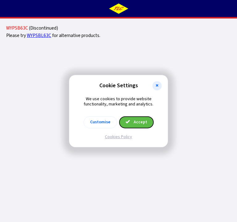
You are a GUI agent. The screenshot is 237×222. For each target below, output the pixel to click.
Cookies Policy (118, 137)
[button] (157, 85)
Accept (136, 122)
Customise (100, 122)
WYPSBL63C (39, 35)
